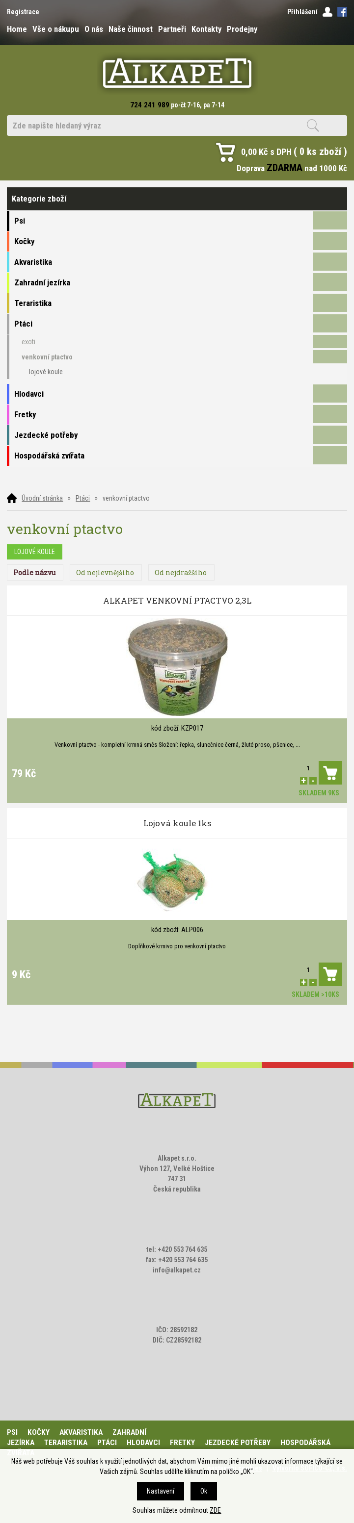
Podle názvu (34, 572)
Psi (12, 1432)
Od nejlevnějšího (105, 572)
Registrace (23, 12)
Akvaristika (81, 1432)
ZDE (215, 1510)
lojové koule (34, 552)
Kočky (38, 1432)
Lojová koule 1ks (177, 823)
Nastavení (160, 1491)
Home (17, 29)
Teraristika (65, 1442)
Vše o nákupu (55, 29)
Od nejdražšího (181, 572)
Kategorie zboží (177, 198)
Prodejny (242, 29)
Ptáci (83, 498)
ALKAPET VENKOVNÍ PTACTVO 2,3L (177, 600)
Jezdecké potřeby (238, 1442)
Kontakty (206, 29)
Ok (203, 1491)
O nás (93, 29)
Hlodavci (143, 1442)
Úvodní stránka (42, 498)
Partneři (172, 29)
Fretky (182, 1442)
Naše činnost (131, 29)
